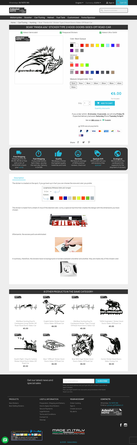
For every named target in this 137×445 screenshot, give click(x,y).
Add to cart (105, 103)
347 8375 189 (24, 2)
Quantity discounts (102, 108)
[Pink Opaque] (118, 46)
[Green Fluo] (88, 65)
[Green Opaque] (103, 46)
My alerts (73, 411)
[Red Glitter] (82, 73)
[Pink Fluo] (77, 65)
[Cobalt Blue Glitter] (98, 73)
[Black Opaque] (72, 46)
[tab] (19, 178)
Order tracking (75, 403)
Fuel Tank (61, 17)
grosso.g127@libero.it (115, 405)
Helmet (50, 17)
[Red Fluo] (72, 65)
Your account (77, 399)
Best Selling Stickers (16, 406)
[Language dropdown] (80, 3)
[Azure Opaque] (108, 46)
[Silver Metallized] (72, 58)
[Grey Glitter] (103, 73)
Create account (76, 409)
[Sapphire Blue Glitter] (93, 73)
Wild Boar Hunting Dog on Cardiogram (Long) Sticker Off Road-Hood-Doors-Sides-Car (25, 323)
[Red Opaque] (82, 46)
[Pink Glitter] (77, 73)
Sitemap (43, 420)
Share (78, 142)
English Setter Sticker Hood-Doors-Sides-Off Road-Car (54, 322)
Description (19, 178)
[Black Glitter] (108, 73)
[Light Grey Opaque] (77, 51)
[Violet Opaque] (72, 51)
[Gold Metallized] (77, 58)
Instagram (125, 425)
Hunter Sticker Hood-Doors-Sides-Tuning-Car (111, 360)
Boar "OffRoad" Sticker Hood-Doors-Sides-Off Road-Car (54, 360)
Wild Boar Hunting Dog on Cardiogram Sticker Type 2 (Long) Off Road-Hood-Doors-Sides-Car (83, 323)
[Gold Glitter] (113, 73)
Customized (73, 17)
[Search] (114, 10)
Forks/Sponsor (88, 17)
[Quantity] (86, 103)
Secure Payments (46, 409)
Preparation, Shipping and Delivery (52, 403)
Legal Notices (44, 411)
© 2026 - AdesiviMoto (68, 442)
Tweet (83, 142)
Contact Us (44, 417)
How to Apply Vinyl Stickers (49, 406)
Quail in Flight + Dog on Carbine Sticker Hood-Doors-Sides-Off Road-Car (25, 361)
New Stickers (14, 403)
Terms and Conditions (48, 414)
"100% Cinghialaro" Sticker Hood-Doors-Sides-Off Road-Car (111, 322)
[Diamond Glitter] (72, 73)
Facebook (121, 425)
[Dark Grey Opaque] (82, 51)
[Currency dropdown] (98, 3)
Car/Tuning (39, 17)
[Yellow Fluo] (82, 65)
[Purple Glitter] (88, 73)
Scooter (28, 17)
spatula (98, 165)
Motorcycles (16, 17)
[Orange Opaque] (88, 46)
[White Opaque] (77, 46)
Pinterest (89, 142)
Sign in (72, 406)
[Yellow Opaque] (98, 46)
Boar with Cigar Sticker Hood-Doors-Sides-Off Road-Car (83, 360)
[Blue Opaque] (113, 46)
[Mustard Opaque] (93, 46)
